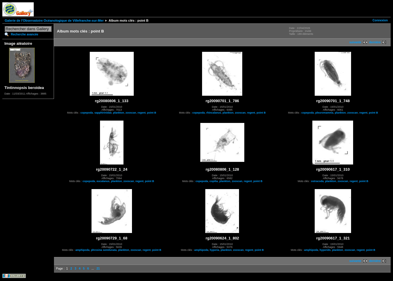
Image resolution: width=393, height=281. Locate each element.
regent (142, 112)
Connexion (380, 20)
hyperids (325, 250)
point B (151, 112)
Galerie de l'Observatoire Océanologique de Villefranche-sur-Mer (54, 20)
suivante (355, 42)
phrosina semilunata (104, 250)
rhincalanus (213, 112)
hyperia (214, 250)
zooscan (131, 112)
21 (98, 268)
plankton (118, 112)
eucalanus (102, 181)
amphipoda (82, 250)
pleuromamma (324, 112)
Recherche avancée (24, 34)
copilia (213, 181)
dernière (375, 42)
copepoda (86, 112)
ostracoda (317, 181)
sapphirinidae (103, 112)
